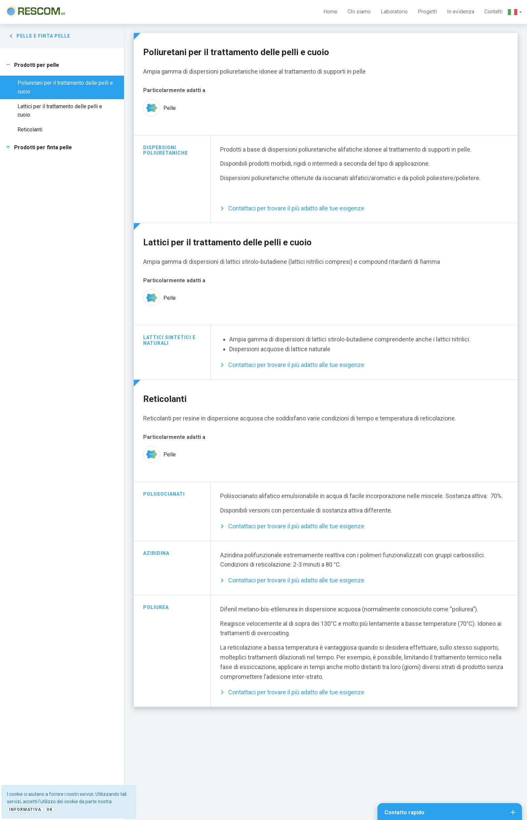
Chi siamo (359, 11)
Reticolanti (29, 129)
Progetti (427, 11)
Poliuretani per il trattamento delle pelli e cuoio (65, 87)
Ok (49, 809)
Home (330, 11)
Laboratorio (394, 11)
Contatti (493, 11)
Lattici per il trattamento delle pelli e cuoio (59, 110)
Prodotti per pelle (36, 65)
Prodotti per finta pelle (43, 147)
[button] (515, 12)
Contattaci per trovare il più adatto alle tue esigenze (296, 208)
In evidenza (460, 11)
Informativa (25, 809)
